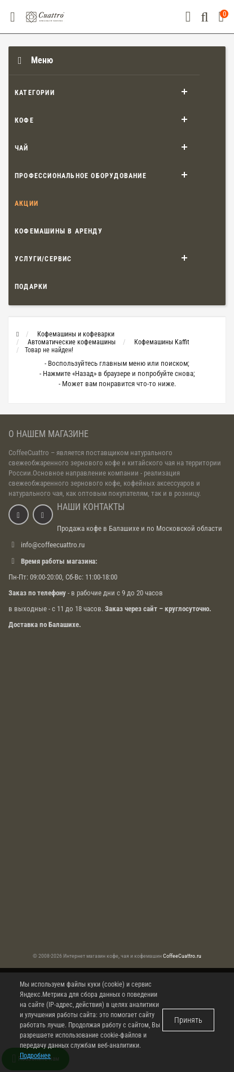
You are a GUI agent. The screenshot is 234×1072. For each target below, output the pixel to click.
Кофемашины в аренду (59, 231)
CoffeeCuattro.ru (182, 956)
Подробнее (35, 1056)
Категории (35, 93)
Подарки (31, 287)
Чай (22, 148)
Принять (188, 1020)
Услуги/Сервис (43, 259)
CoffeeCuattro (28, 452)
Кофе (24, 120)
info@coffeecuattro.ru (53, 545)
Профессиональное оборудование (81, 176)
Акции (26, 204)
